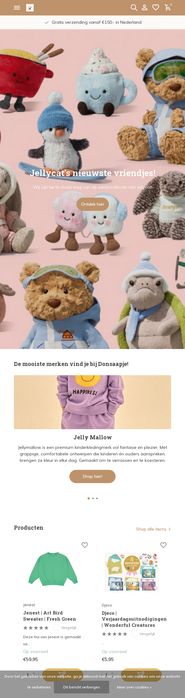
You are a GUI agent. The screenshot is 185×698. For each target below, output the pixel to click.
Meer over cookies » (134, 687)
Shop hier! (92, 476)
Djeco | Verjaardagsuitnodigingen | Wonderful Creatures (132, 619)
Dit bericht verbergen (81, 687)
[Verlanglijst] (155, 8)
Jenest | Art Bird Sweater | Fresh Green (49, 616)
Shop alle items (151, 529)
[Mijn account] (144, 7)
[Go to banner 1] (92, 429)
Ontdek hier (92, 204)
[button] (88, 344)
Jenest (29, 604)
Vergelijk (64, 627)
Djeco (107, 605)
